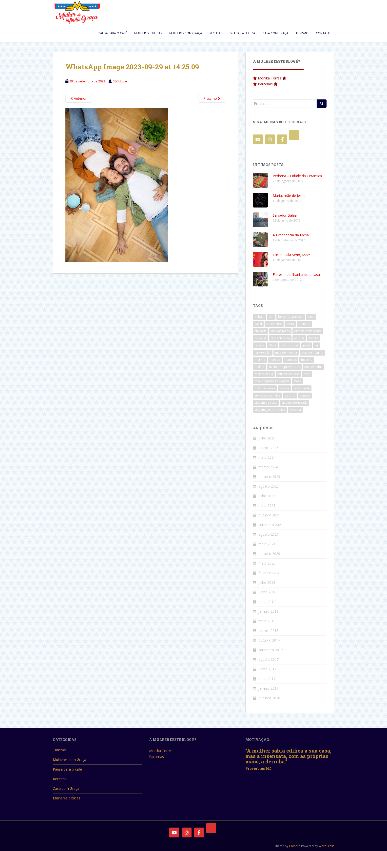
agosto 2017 (268, 659)
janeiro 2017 (268, 688)
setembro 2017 (270, 649)
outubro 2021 (269, 515)
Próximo (211, 98)
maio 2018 (266, 621)
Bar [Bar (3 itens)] (271, 317)
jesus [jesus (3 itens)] (306, 345)
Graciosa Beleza (242, 33)
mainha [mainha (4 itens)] (260, 360)
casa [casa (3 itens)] (311, 317)
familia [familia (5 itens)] (313, 338)
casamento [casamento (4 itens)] (274, 324)
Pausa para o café (112, 33)
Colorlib (294, 846)
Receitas (216, 33)
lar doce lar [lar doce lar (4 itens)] (263, 352)
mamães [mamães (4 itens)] (291, 360)
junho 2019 (267, 592)
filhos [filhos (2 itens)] (272, 345)
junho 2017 (267, 669)
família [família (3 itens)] (259, 345)
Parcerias (265, 84)
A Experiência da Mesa (291, 235)
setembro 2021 (270, 524)
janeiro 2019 (268, 611)
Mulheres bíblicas (148, 33)
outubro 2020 (269, 553)
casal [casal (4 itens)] (258, 324)
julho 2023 (266, 495)
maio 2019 (266, 601)
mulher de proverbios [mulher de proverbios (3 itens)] (284, 367)
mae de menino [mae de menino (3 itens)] (312, 352)
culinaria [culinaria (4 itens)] (304, 324)
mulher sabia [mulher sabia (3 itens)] (313, 367)
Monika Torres (269, 78)
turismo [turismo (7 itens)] (290, 395)
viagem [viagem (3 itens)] (305, 395)
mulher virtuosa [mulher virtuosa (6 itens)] (288, 374)
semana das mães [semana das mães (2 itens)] (267, 395)
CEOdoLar (120, 81)
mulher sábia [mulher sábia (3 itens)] (264, 374)
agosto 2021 (268, 534)
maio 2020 (266, 563)
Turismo (302, 33)
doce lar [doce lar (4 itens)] (260, 338)
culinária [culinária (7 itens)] (261, 331)
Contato (323, 33)
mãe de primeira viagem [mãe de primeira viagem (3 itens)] (272, 381)
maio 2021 (266, 544)
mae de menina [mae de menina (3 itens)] (286, 352)
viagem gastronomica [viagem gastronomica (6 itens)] (270, 410)
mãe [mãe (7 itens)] (307, 374)
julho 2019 (266, 582)
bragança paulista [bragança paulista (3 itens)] (290, 317)
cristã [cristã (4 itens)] (290, 324)
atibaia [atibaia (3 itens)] (259, 317)
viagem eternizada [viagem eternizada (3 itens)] (295, 402)
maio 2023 (266, 505)
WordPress (326, 846)
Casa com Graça (275, 33)
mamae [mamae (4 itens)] (275, 360)
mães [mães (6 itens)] (297, 381)
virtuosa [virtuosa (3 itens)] (295, 410)
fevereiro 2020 (270, 572)
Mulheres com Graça (185, 33)
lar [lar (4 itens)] (316, 345)
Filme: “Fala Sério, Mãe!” (292, 254)
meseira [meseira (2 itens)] (306, 360)
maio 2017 (266, 678)
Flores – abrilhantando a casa (296, 274)
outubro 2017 (269, 640)
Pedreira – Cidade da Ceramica (297, 175)
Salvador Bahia (285, 215)
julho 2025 (266, 438)
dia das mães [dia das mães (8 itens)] (280, 331)
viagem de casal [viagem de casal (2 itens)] (266, 402)
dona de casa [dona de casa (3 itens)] (280, 338)
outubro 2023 (269, 476)
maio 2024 (266, 457)
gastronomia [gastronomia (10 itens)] (290, 345)
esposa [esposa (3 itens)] (299, 338)
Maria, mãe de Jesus (289, 195)
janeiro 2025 (268, 447)
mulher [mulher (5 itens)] (260, 367)
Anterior (79, 98)
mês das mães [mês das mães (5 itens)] (265, 388)
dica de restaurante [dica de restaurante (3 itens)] (308, 331)
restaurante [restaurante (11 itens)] (301, 388)
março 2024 (268, 467)
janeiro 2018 (268, 630)
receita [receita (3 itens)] (284, 388)
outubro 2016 (269, 698)
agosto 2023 (268, 486)
